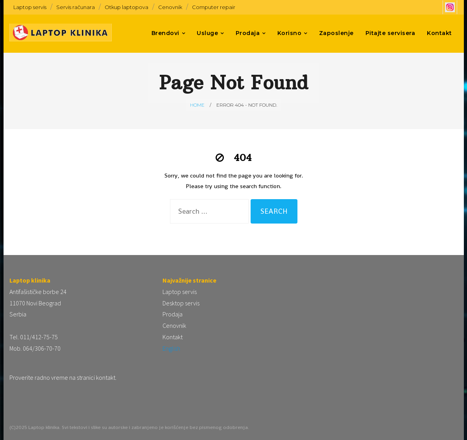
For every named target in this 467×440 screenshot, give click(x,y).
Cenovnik (170, 7)
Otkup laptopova (126, 7)
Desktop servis (180, 303)
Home (197, 105)
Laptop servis (29, 7)
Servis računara (75, 7)
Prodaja (172, 314)
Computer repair (213, 7)
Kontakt (172, 337)
